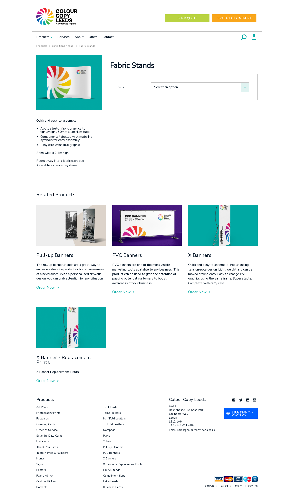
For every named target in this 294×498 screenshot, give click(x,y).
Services (64, 37)
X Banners (109, 458)
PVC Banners (111, 453)
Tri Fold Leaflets (113, 424)
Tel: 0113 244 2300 (181, 425)
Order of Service (47, 430)
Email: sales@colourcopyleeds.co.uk (192, 430)
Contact (108, 37)
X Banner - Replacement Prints (123, 464)
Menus (40, 458)
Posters (41, 470)
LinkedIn (247, 400)
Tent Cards (110, 407)
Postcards (42, 418)
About (79, 37)
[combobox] (200, 87)
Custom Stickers (46, 481)
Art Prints (42, 407)
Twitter (240, 400)
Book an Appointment (234, 18)
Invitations (42, 441)
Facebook (234, 400)
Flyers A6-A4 (44, 476)
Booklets (42, 487)
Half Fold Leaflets (114, 418)
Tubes (107, 441)
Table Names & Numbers (52, 453)
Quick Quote (187, 18)
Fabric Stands (111, 470)
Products (42, 37)
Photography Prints (48, 413)
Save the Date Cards (49, 436)
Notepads (109, 430)
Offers (93, 37)
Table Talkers (112, 413)
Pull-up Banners (113, 447)
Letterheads (110, 481)
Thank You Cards (47, 447)
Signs (39, 464)
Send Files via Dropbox (242, 413)
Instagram (254, 400)
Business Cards (113, 487)
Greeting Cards (46, 424)
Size (121, 87)
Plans (106, 436)
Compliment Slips (114, 476)
